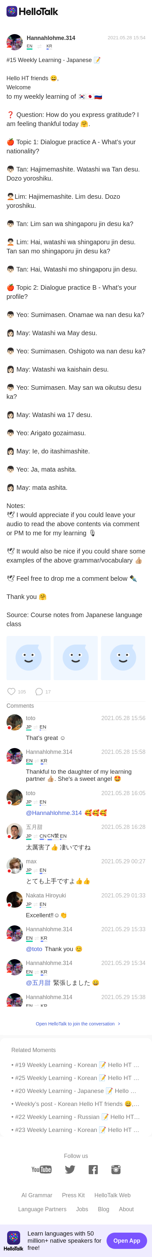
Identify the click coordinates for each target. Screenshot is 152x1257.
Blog (103, 1209)
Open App (126, 1241)
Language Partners (42, 1209)
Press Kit (73, 1195)
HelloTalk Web (113, 1195)
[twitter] (70, 1169)
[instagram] (116, 1169)
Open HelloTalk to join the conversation (75, 1023)
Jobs (82, 1209)
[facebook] (93, 1169)
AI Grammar (36, 1195)
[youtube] (42, 1169)
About (126, 1209)
